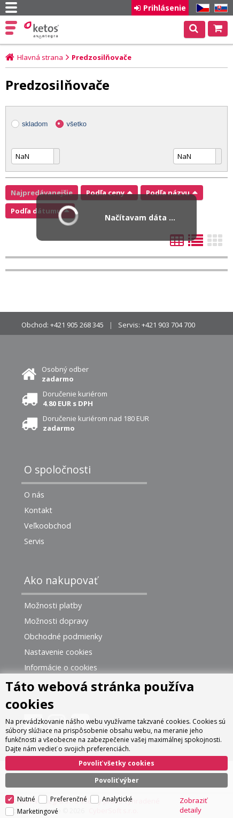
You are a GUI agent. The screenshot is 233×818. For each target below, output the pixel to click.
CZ (201, 8)
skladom (35, 124)
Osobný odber (65, 374)
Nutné (26, 799)
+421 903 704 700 (168, 325)
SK (219, 8)
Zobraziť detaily (193, 805)
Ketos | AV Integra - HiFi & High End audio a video (42, 30)
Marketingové (37, 811)
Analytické (117, 799)
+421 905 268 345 (77, 325)
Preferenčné (68, 799)
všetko (76, 124)
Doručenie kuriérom (75, 398)
